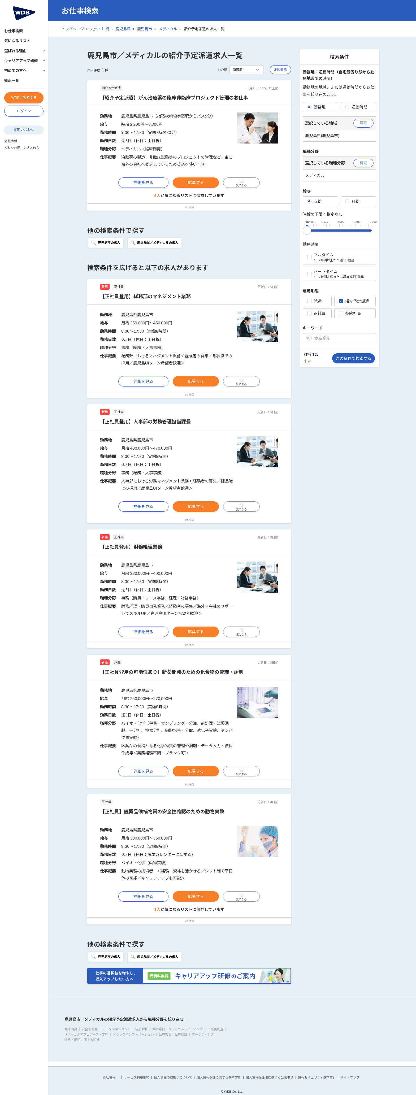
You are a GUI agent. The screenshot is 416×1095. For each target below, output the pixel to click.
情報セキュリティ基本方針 (317, 1077)
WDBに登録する (24, 97)
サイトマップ (349, 1077)
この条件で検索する (353, 358)
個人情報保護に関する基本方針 (219, 1077)
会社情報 (10, 141)
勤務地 (316, 107)
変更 (363, 123)
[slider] (307, 229)
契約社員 (350, 313)
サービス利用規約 (136, 1077)
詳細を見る (143, 182)
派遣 (314, 301)
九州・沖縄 (99, 29)
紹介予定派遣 (354, 301)
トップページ (73, 29)
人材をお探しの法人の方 (21, 148)
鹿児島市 (144, 29)
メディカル (168, 29)
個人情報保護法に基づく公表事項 (269, 1077)
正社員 (316, 313)
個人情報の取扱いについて (173, 1077)
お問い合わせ (24, 129)
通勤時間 (356, 107)
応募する (196, 182)
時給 (314, 201)
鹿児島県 (123, 29)
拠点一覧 (11, 80)
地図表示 (280, 70)
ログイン (24, 111)
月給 (352, 201)
